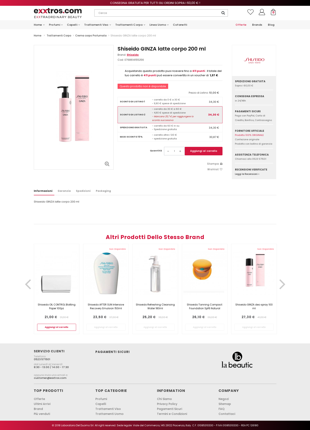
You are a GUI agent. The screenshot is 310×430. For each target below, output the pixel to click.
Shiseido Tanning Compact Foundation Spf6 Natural (204, 306)
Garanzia (64, 191)
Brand (38, 409)
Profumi (101, 399)
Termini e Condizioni (172, 414)
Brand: (128, 55)
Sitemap (225, 404)
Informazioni (43, 191)
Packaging (103, 191)
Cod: (121, 60)
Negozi (224, 399)
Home (37, 35)
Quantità (156, 150)
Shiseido (133, 55)
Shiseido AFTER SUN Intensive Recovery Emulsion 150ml (106, 306)
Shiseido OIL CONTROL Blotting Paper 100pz (56, 306)
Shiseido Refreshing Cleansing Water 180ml (155, 306)
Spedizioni (83, 191)
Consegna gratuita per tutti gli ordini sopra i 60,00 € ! (155, 3)
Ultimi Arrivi (42, 404)
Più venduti (42, 414)
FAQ (222, 409)
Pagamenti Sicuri (169, 409)
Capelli (100, 404)
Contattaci (227, 414)
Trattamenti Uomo (109, 414)
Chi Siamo (164, 399)
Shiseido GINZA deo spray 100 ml (254, 306)
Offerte (39, 399)
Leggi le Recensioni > (247, 174)
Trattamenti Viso (108, 409)
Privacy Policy (167, 404)
